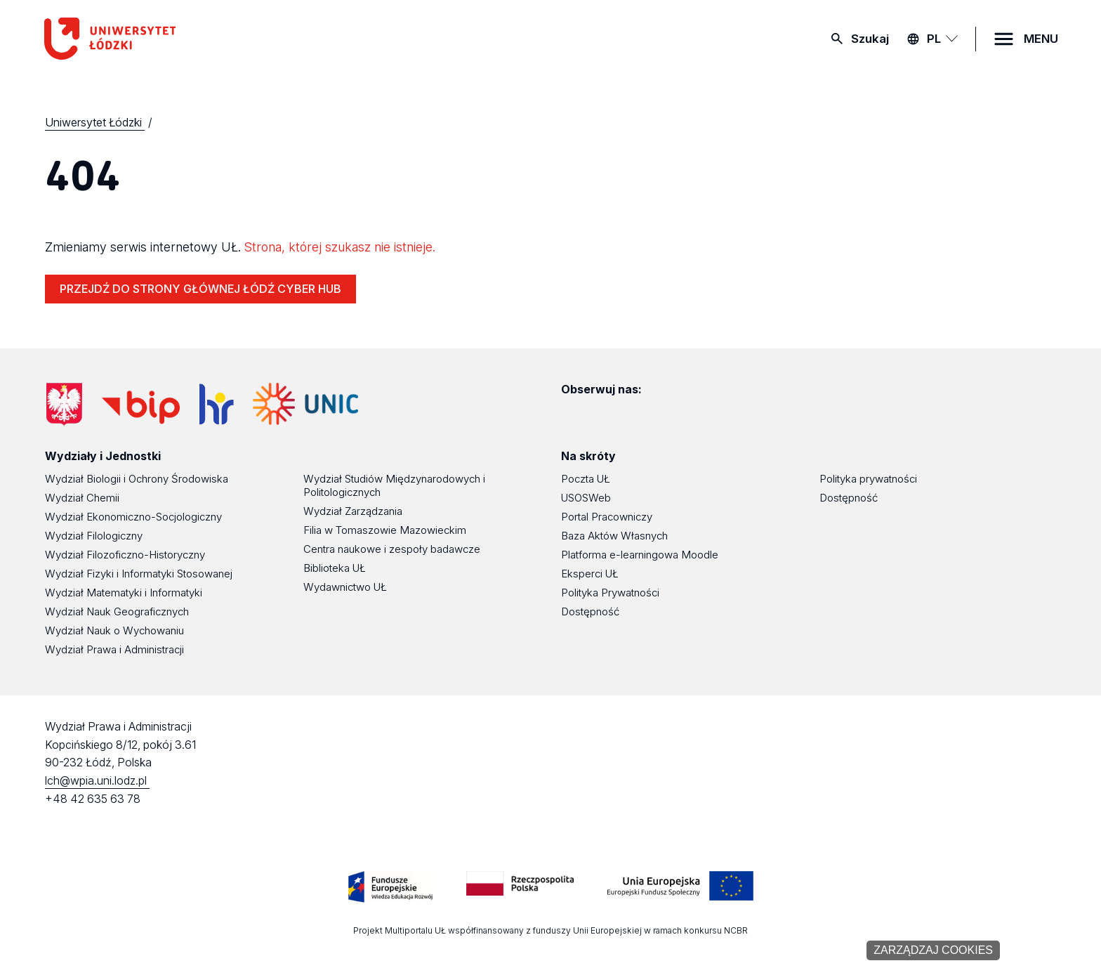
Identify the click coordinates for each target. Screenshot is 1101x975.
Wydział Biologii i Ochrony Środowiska (136, 478)
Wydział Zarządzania (352, 511)
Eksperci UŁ (590, 573)
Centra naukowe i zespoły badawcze (391, 549)
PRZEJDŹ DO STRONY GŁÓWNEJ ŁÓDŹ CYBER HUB (200, 289)
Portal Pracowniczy (606, 516)
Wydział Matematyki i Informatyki (123, 592)
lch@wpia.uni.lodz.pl (97, 780)
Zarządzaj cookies (933, 950)
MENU (1041, 39)
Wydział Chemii (82, 497)
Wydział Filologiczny (94, 535)
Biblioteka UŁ (334, 568)
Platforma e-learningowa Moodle (639, 554)
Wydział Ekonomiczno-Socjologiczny (133, 516)
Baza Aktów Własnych (614, 535)
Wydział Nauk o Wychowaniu (114, 630)
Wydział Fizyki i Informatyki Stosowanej (138, 573)
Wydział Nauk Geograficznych (117, 611)
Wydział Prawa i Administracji (114, 649)
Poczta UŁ (585, 478)
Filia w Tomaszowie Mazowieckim (384, 530)
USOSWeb (586, 497)
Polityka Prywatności (610, 592)
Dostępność (590, 611)
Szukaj (870, 39)
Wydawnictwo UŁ (345, 587)
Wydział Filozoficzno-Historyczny (125, 554)
